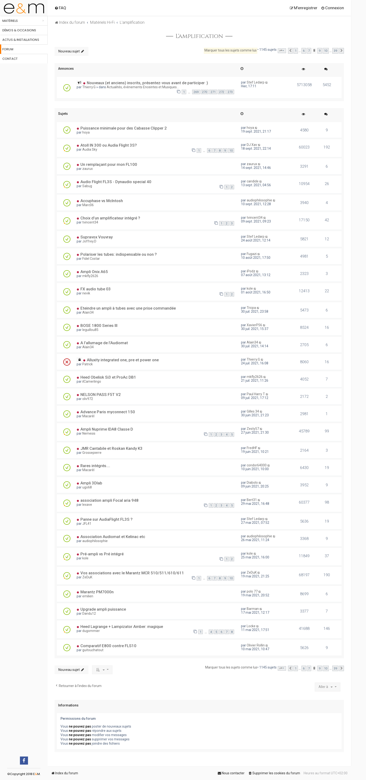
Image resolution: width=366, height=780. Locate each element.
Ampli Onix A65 (94, 271)
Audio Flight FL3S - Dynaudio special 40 (115, 181)
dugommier (91, 631)
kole (250, 288)
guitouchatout (92, 650)
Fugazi (252, 254)
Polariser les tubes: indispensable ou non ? (118, 254)
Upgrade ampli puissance (103, 609)
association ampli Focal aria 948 (109, 500)
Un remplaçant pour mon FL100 (108, 164)
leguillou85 (90, 330)
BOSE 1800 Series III (98, 325)
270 (204, 92)
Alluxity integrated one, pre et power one (123, 360)
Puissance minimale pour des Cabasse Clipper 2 (123, 128)
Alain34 (88, 312)
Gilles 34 (253, 411)
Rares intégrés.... (95, 465)
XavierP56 (254, 325)
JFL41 (86, 523)
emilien (87, 596)
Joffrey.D (89, 241)
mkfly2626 (90, 276)
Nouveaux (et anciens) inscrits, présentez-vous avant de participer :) (147, 82)
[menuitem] (60, 8)
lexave (87, 504)
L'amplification (199, 36)
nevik (86, 293)
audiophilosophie (259, 200)
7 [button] (309, 50)
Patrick (87, 364)
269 (196, 92)
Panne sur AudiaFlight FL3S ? (106, 519)
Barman (253, 609)
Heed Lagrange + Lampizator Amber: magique (121, 626)
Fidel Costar (91, 258)
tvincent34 (90, 222)
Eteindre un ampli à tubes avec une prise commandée (128, 308)
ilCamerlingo (91, 381)
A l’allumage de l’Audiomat (104, 342)
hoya (86, 132)
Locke (251, 626)
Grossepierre (92, 453)
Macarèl (88, 416)
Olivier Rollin (256, 645)
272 (221, 92)
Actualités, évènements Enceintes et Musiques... (143, 87)
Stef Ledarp (255, 82)
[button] (282, 50)
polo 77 (252, 591)
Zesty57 (253, 429)
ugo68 (87, 487)
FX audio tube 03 (95, 289)
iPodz (251, 271)
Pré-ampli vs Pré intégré (102, 554)
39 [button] (335, 50)
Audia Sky (89, 149)
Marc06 (88, 205)
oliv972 (87, 399)
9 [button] (319, 50)
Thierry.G (89, 87)
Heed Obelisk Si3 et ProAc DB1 (108, 377)
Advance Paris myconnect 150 (107, 411)
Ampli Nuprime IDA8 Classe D (106, 429)
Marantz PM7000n (97, 592)
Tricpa (251, 308)
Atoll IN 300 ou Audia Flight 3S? (108, 145)
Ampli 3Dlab (91, 483)
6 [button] (304, 50)
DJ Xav (252, 145)
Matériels (10, 21)
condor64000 (257, 465)
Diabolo (252, 482)
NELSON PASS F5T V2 (100, 394)
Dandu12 (89, 613)
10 (231, 150)
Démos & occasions (19, 30)
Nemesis (88, 433)
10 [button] (325, 50)
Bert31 (252, 500)
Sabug (87, 186)
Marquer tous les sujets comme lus (230, 50)
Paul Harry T (256, 394)
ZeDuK (87, 577)
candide (253, 181)
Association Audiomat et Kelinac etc (112, 536)
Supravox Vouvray (96, 237)
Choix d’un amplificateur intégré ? (110, 218)
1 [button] (296, 50)
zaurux (87, 169)
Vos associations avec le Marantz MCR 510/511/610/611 (132, 573)
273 (230, 92)
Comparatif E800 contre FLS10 (108, 645)
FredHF (252, 448)
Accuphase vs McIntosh (101, 200)
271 (213, 92)
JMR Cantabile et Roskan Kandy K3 (111, 448)
